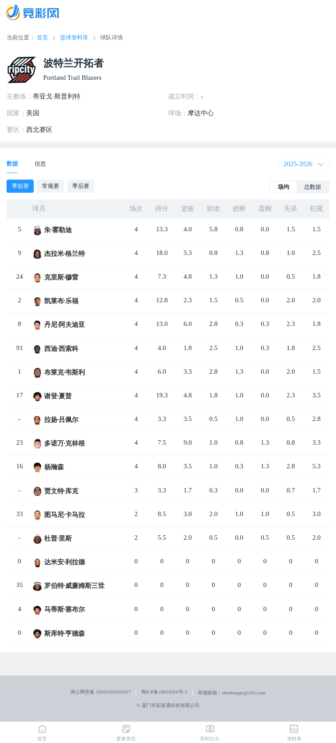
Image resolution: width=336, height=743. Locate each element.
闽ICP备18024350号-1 (164, 691)
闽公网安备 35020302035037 (100, 691)
